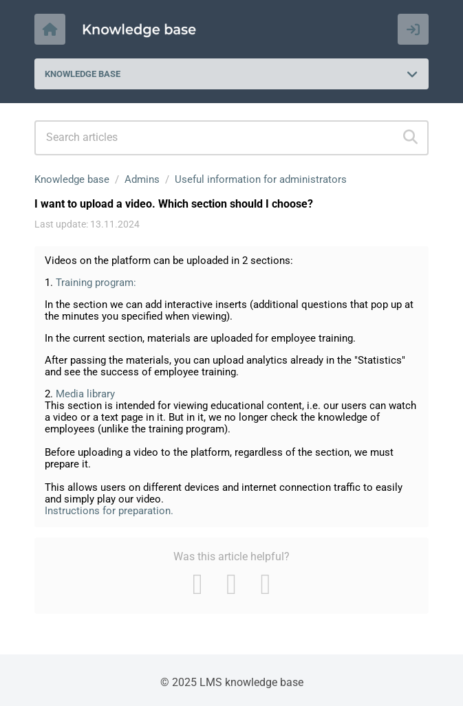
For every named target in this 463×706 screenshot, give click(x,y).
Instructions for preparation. (109, 511)
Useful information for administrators (261, 179)
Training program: (96, 282)
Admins (142, 179)
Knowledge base (71, 179)
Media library (85, 394)
